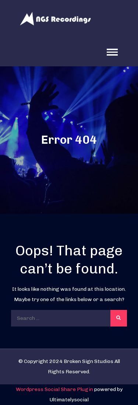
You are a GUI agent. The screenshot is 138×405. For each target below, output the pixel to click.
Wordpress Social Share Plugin (55, 389)
